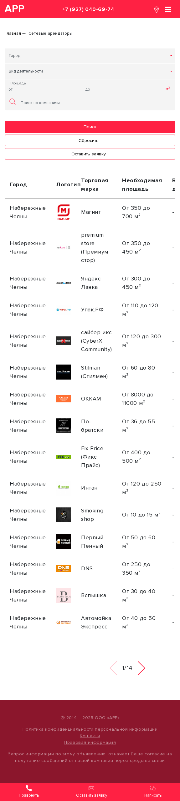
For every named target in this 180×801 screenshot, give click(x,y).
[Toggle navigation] (168, 9)
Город (14, 55)
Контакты (90, 735)
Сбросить (89, 140)
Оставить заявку (88, 154)
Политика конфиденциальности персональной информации (90, 729)
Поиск (90, 126)
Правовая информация (90, 742)
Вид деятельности (26, 71)
